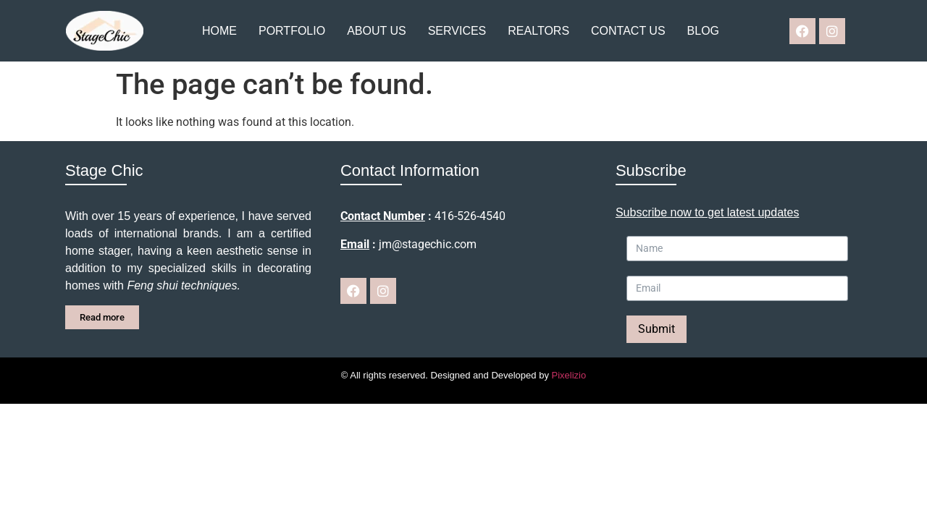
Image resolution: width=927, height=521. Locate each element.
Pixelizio (569, 375)
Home (219, 31)
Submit (656, 329)
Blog (703, 31)
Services (457, 31)
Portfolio (292, 31)
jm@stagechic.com (428, 244)
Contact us (628, 31)
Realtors (538, 31)
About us (376, 31)
